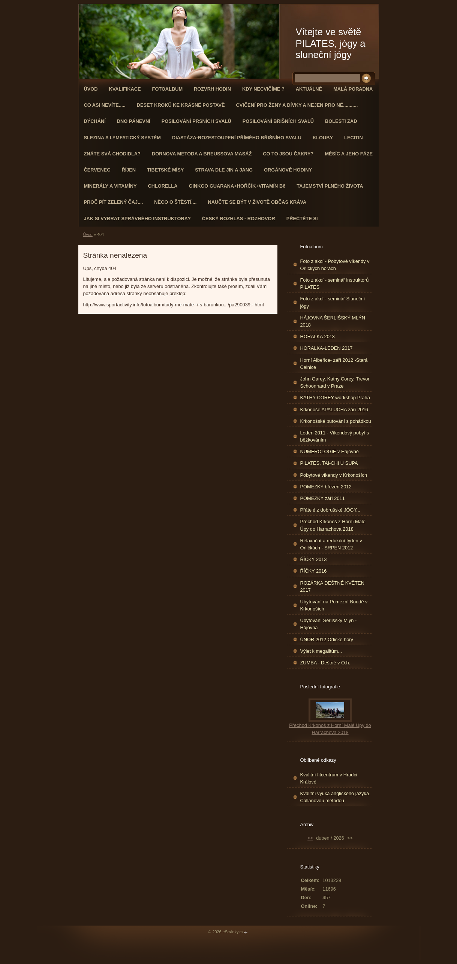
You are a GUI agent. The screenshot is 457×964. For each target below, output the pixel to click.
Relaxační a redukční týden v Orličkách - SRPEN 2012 (331, 544)
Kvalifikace (125, 89)
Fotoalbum (167, 89)
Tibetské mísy (165, 170)
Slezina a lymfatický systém (122, 137)
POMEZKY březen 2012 (326, 486)
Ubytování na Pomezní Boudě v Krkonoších (334, 605)
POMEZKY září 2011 (322, 498)
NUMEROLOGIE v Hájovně (329, 451)
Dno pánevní (133, 121)
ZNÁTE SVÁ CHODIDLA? (112, 154)
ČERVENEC (97, 170)
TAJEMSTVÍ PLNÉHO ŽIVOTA (330, 186)
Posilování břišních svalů (278, 121)
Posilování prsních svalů (196, 121)
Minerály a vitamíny (110, 186)
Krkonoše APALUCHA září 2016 (334, 409)
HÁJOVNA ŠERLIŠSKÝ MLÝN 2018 (333, 321)
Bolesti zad (341, 121)
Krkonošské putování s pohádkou (335, 421)
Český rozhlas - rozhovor (238, 218)
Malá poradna (353, 89)
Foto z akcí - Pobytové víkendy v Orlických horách (335, 264)
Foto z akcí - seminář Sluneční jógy (332, 302)
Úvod (91, 89)
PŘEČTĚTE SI (302, 218)
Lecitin (353, 137)
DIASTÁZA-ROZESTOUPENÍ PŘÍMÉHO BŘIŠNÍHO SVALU (236, 137)
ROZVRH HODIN (212, 89)
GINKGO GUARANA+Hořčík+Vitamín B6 (237, 186)
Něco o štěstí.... (175, 202)
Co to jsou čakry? (288, 154)
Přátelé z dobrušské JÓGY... (330, 510)
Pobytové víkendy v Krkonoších (333, 475)
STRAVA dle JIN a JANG (224, 170)
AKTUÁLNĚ (309, 89)
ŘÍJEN (128, 170)
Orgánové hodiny (288, 170)
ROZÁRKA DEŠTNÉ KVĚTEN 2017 (332, 586)
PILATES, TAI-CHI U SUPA (329, 463)
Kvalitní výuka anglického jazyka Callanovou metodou (334, 797)
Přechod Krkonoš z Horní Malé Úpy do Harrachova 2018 (333, 525)
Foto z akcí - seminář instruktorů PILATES (334, 283)
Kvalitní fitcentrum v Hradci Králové (328, 778)
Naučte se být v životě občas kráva (257, 202)
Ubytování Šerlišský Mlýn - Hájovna (328, 624)
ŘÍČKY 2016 (313, 571)
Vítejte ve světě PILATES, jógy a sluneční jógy (331, 43)
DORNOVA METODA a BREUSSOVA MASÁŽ (202, 154)
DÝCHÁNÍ (95, 121)
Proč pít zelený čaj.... (113, 202)
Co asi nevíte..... (105, 105)
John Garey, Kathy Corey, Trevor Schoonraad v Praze (335, 382)
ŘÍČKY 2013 (313, 559)
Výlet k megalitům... (321, 651)
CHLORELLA (163, 186)
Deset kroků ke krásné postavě (181, 105)
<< (310, 838)
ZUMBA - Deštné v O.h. (325, 663)
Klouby (323, 137)
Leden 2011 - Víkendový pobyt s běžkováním (334, 436)
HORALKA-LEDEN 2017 (326, 348)
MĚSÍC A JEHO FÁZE (349, 154)
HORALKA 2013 (317, 336)
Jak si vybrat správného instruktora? (137, 218)
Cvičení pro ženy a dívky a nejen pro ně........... (297, 105)
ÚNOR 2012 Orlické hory (327, 639)
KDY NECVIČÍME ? (263, 89)
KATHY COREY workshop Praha (335, 397)
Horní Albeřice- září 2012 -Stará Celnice (334, 363)
